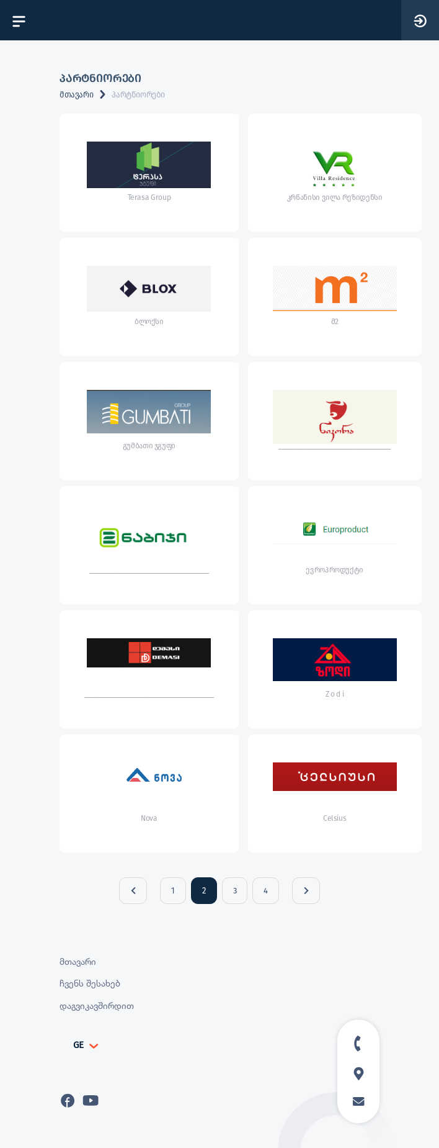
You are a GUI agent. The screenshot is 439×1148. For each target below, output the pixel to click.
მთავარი (76, 94)
